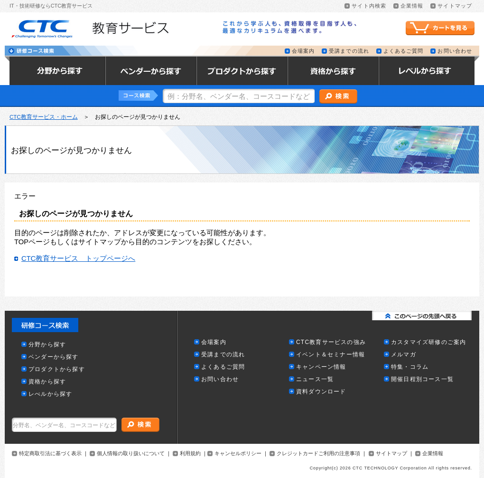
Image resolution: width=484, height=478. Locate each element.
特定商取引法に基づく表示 (50, 453)
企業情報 (432, 453)
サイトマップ (391, 453)
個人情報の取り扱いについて (131, 453)
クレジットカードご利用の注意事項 (318, 453)
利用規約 (190, 453)
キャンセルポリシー (237, 453)
